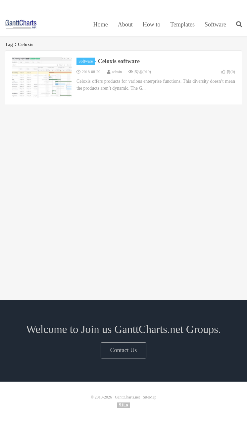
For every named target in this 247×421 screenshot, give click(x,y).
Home (100, 24)
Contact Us (123, 350)
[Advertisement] (123, 153)
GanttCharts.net (21, 23)
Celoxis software (119, 61)
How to (152, 24)
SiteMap (150, 397)
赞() (228, 72)
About (125, 24)
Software (215, 24)
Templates (182, 24)
